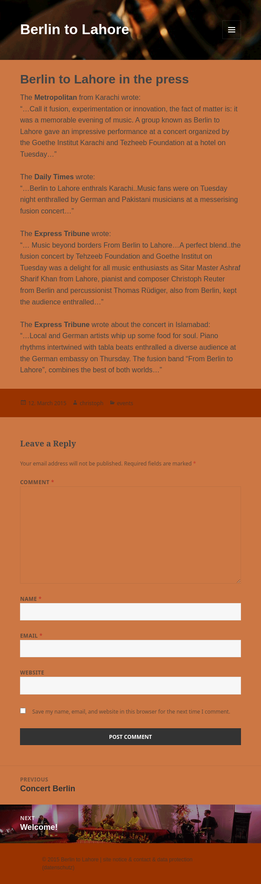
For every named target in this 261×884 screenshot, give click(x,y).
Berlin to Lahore (74, 29)
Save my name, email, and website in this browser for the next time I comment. (131, 711)
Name (31, 599)
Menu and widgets (231, 29)
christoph (91, 403)
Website (32, 672)
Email (31, 635)
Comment (37, 482)
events (125, 403)
